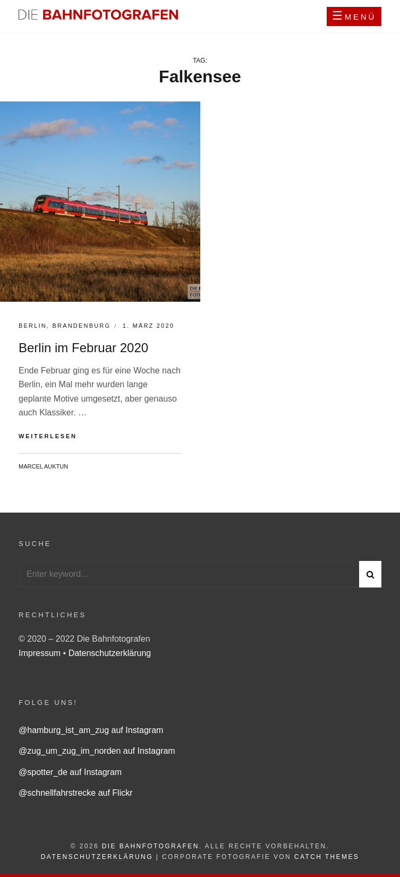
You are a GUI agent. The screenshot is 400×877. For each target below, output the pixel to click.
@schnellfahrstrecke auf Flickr (76, 792)
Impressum (41, 653)
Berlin (33, 325)
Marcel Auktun (43, 466)
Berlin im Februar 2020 (83, 347)
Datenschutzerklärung (110, 653)
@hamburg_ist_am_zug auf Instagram (91, 730)
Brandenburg (81, 325)
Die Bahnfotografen (150, 846)
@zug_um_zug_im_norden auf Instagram (97, 750)
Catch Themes (326, 857)
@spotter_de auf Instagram (70, 772)
